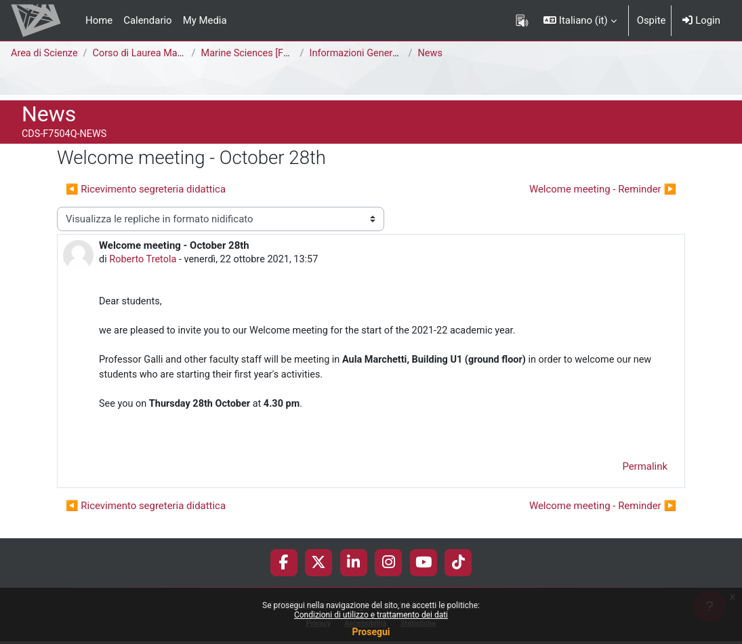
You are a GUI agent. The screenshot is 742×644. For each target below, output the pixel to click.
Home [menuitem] (98, 20)
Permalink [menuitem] (644, 472)
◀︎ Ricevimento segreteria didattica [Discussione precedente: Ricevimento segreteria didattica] (146, 189)
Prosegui (371, 631)
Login (701, 20)
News (433, 53)
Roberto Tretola (144, 260)
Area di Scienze (45, 53)
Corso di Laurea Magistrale (155, 53)
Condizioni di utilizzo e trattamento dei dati (371, 615)
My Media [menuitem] (205, 20)
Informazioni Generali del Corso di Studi (400, 53)
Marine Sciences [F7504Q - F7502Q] (283, 53)
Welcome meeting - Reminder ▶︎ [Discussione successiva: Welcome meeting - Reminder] (602, 189)
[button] (580, 20)
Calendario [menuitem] (147, 20)
